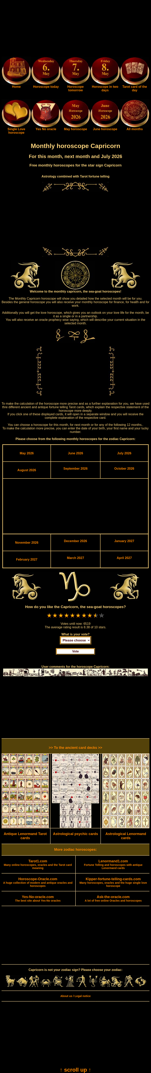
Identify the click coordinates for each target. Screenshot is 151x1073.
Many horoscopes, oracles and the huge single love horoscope (113, 882)
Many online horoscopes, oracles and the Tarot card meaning (38, 865)
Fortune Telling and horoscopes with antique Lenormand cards (113, 865)
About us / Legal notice (75, 996)
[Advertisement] (75, 29)
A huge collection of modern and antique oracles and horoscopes (38, 882)
